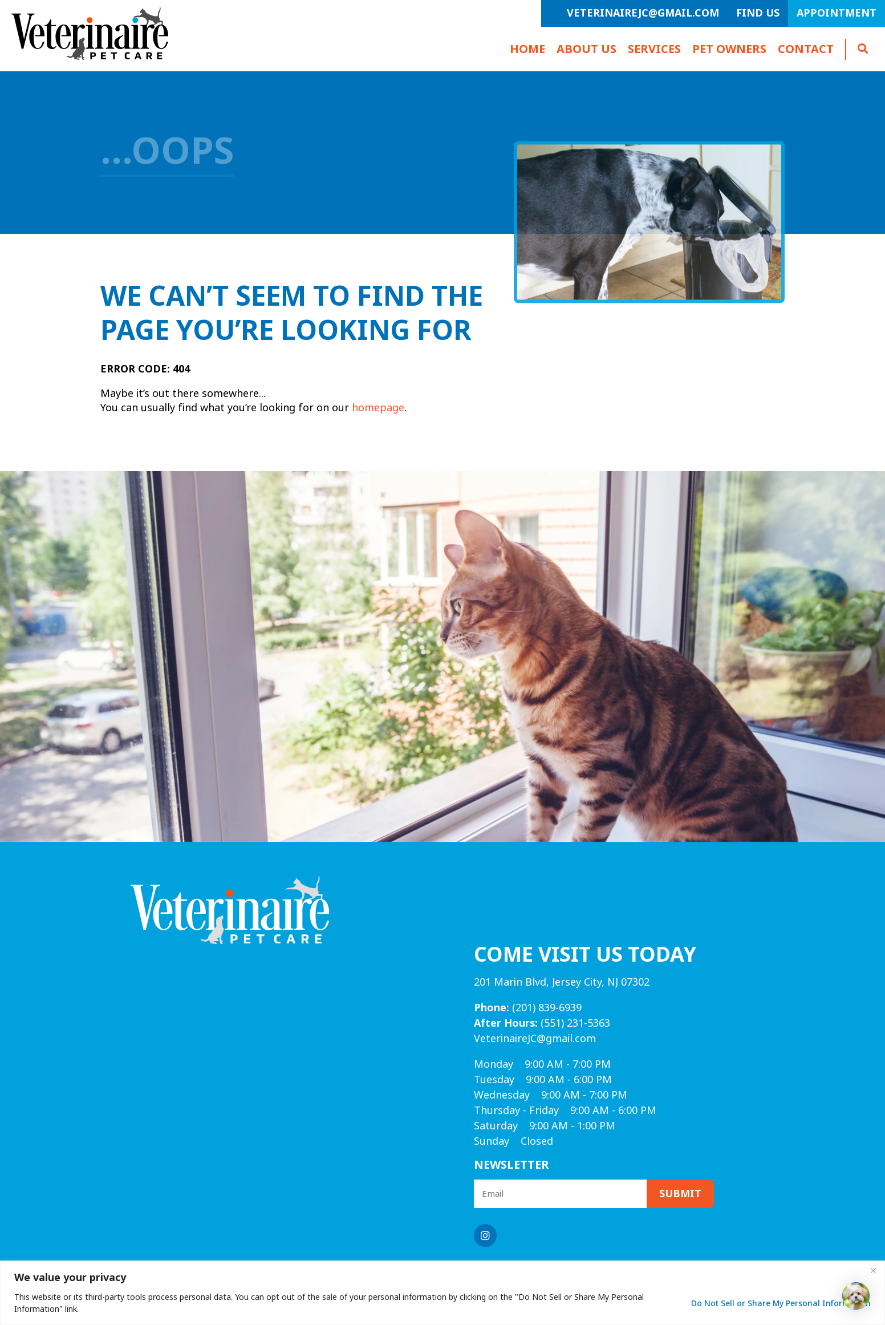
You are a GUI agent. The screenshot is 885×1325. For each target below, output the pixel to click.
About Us (586, 49)
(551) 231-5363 (542, 1023)
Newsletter (511, 1165)
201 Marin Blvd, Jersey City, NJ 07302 (561, 982)
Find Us (758, 13)
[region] (442, 1293)
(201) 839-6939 (528, 1007)
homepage (378, 407)
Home (527, 49)
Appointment (836, 13)
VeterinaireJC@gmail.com (643, 13)
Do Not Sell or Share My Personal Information (781, 1303)
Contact (806, 49)
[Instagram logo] (485, 1235)
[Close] (873, 1270)
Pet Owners (729, 49)
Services (654, 49)
